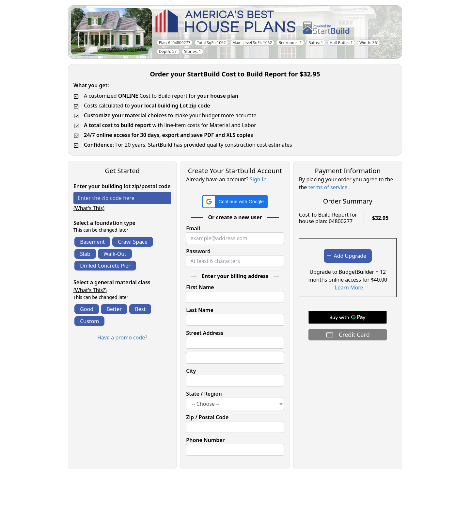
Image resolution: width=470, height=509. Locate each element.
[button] (235, 201)
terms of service (328, 187)
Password (198, 251)
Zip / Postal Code (207, 417)
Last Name (199, 310)
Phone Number (205, 440)
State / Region (204, 393)
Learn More (349, 287)
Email (193, 228)
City (191, 370)
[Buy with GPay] (347, 317)
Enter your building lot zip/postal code (122, 186)
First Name (200, 287)
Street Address (204, 333)
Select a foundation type (104, 222)
